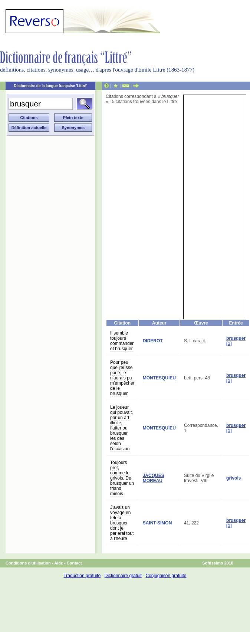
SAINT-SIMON (157, 523)
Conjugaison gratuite (165, 575)
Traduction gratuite (82, 575)
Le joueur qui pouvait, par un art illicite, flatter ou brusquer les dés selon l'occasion (121, 428)
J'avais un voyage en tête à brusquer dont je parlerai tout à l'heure (122, 523)
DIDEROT (153, 340)
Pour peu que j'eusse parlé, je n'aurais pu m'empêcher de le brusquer (122, 378)
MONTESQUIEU (159, 378)
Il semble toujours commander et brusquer (122, 340)
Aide (58, 563)
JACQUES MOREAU (153, 478)
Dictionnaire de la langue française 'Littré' (50, 86)
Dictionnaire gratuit (123, 575)
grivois (233, 478)
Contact (74, 563)
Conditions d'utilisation (28, 563)
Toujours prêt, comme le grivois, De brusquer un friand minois (122, 478)
